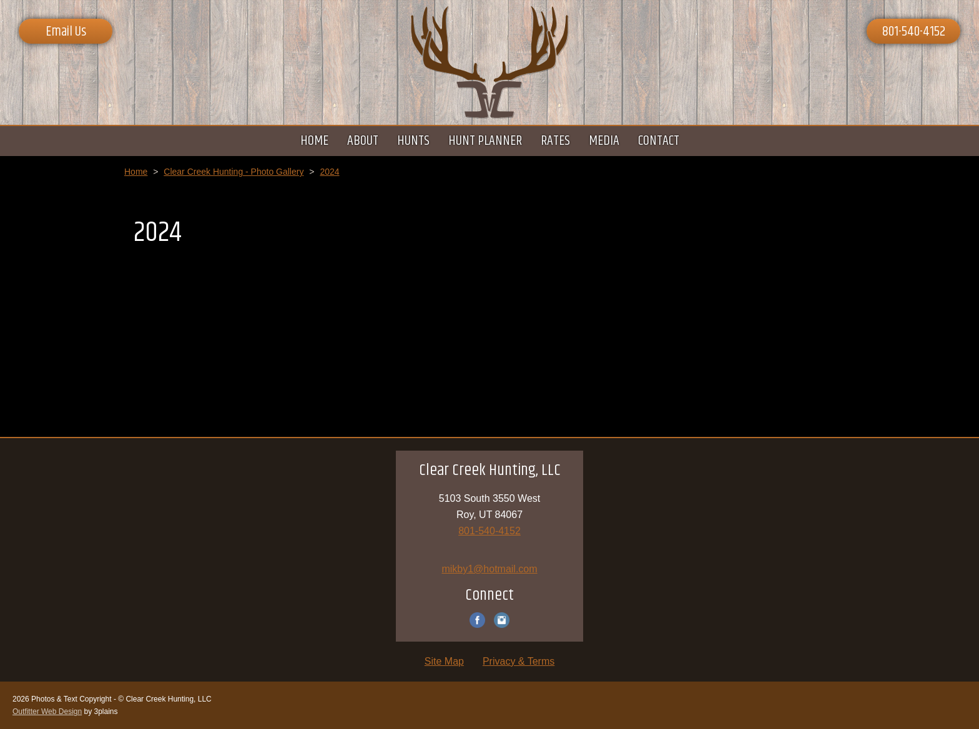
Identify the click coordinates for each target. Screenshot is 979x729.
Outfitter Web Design (47, 711)
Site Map (444, 661)
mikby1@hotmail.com (489, 569)
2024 (329, 172)
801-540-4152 (913, 31)
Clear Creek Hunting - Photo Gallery (233, 172)
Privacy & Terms (518, 661)
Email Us (66, 31)
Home (135, 172)
